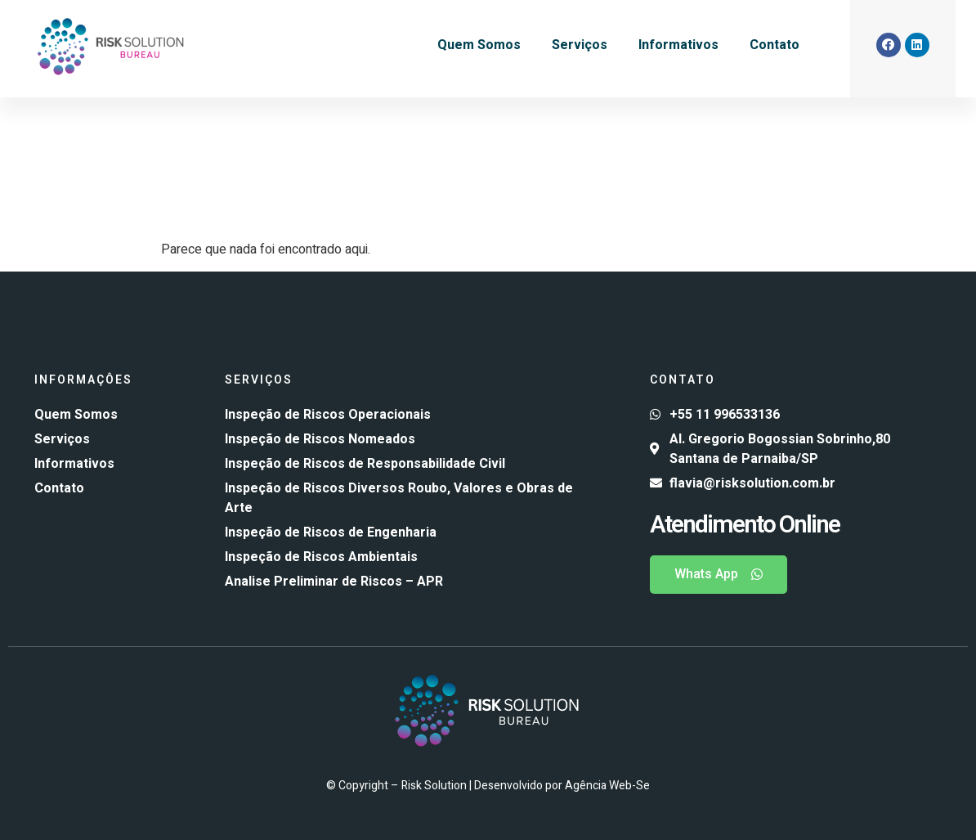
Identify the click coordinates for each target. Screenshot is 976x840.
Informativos (678, 45)
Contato (774, 45)
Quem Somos (479, 45)
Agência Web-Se (607, 785)
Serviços (579, 45)
